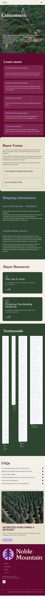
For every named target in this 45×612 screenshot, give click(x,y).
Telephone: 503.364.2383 (10, 576)
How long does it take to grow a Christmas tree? (16, 468)
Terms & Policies (39, 592)
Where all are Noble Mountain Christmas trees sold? (17, 471)
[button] (41, 2)
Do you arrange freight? (8, 474)
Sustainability (7, 566)
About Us (6, 563)
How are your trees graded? (10, 480)
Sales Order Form (13, 182)
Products (6, 569)
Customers (6, 572)
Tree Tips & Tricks (15, 279)
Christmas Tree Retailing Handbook (18, 305)
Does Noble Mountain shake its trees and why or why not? (18, 477)
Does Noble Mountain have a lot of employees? (15, 483)
